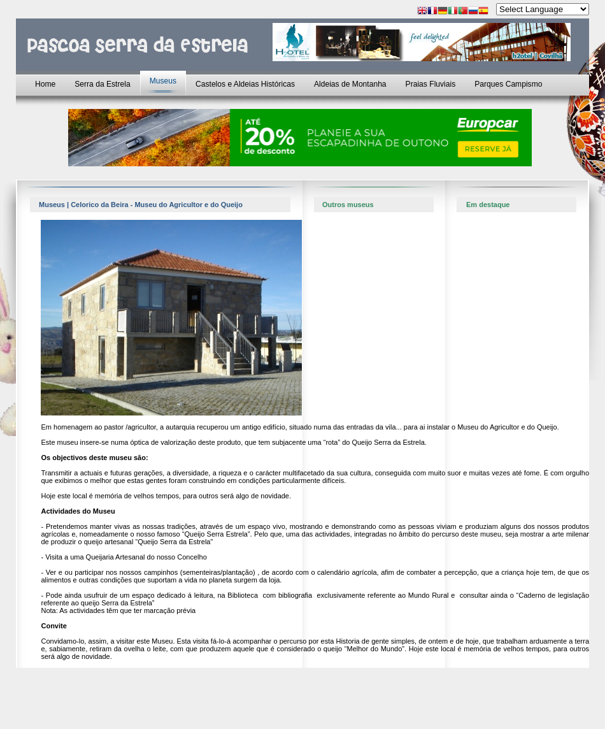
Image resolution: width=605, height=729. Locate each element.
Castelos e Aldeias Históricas (245, 84)
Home (45, 84)
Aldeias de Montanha (350, 84)
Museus (163, 80)
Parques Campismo (508, 84)
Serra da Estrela (102, 84)
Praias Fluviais (431, 84)
